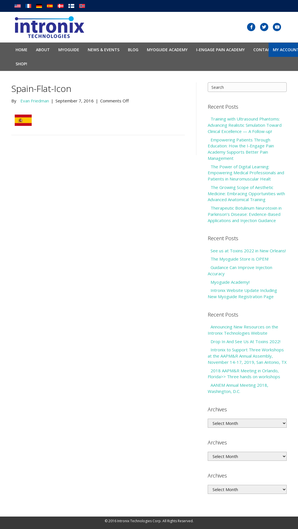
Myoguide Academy (167, 49)
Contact (263, 49)
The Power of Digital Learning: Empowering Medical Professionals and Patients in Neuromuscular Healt (246, 173)
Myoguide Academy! (230, 282)
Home (21, 49)
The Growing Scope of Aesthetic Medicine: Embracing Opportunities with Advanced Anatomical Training (246, 193)
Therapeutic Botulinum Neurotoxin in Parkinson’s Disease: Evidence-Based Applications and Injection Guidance (245, 214)
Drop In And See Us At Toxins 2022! (245, 341)
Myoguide (68, 49)
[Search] (247, 87)
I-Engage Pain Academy (220, 49)
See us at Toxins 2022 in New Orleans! (248, 250)
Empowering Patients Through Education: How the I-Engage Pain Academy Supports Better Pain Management (241, 149)
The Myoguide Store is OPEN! (240, 259)
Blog (133, 49)
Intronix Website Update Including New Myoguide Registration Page (242, 293)
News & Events (103, 49)
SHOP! (21, 63)
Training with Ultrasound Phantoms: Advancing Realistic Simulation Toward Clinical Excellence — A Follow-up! (245, 125)
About (43, 49)
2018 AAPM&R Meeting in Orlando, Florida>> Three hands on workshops (244, 374)
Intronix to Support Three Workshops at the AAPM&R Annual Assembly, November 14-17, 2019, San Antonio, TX (247, 356)
